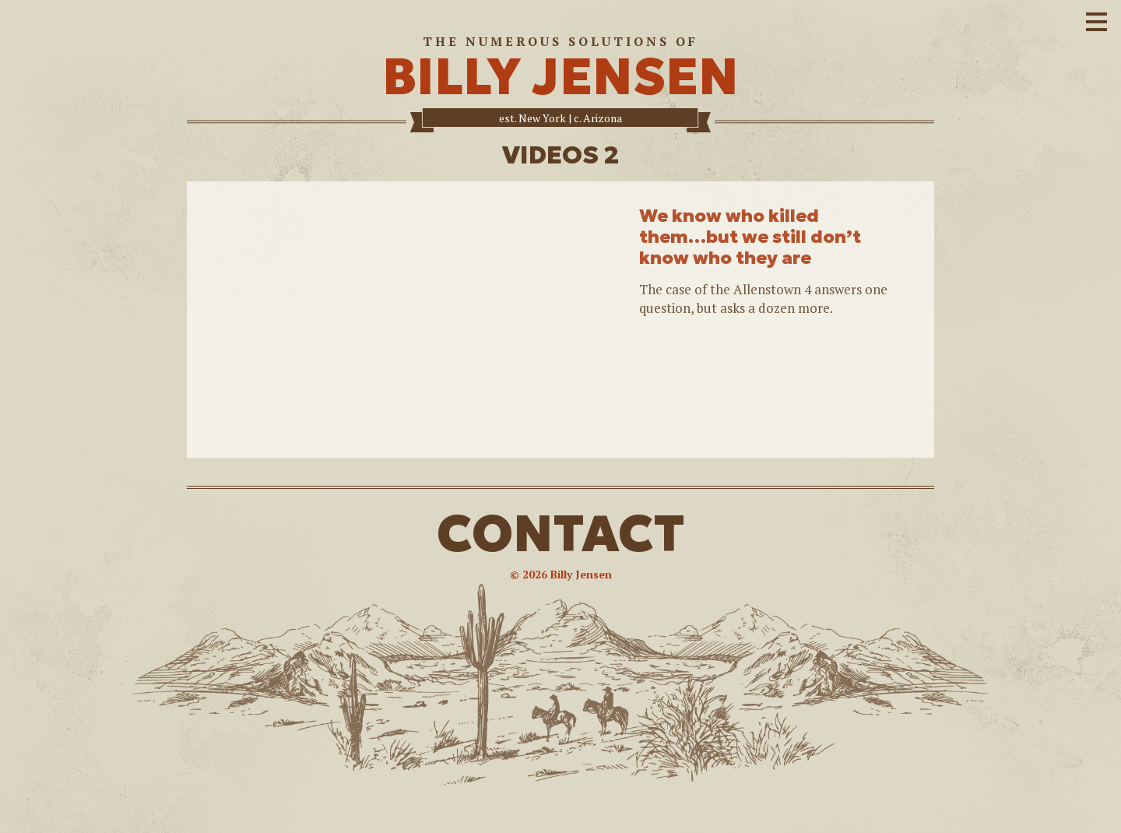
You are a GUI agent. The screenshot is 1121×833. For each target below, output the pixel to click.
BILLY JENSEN (560, 76)
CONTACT (560, 533)
